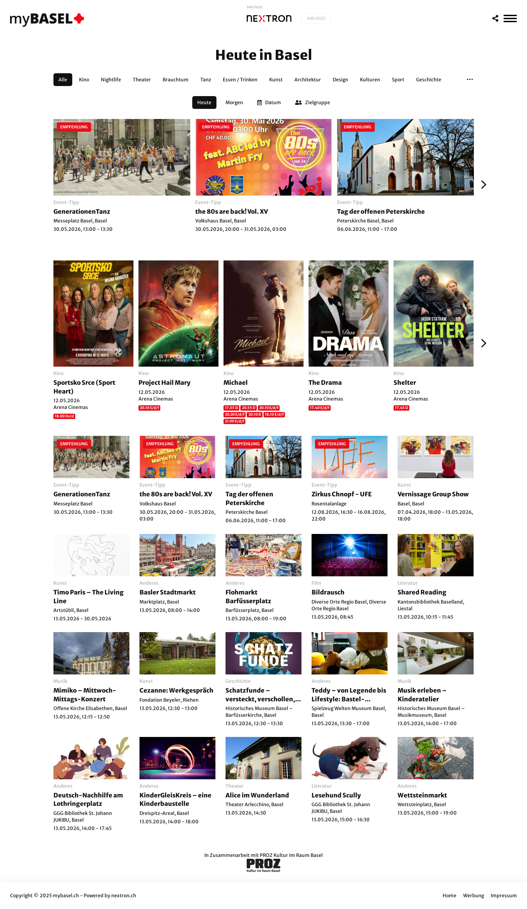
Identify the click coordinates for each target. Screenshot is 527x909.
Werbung (473, 896)
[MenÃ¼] (510, 18)
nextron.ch (123, 896)
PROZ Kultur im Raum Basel (291, 855)
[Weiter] (482, 184)
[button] (470, 79)
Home (449, 896)
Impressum (504, 896)
